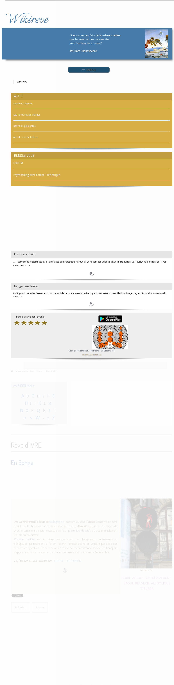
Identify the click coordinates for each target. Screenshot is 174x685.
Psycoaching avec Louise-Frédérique (36, 175)
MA (87, 354)
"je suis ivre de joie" (78, 530)
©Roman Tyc (146, 569)
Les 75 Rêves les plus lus (26, 114)
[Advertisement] (41, 221)
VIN (148, 577)
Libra (95, 354)
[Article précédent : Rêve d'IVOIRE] (20, 607)
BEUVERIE (142, 582)
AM (90, 354)
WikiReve (22, 81)
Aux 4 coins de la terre (25, 137)
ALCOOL (59, 560)
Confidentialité (107, 351)
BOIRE (126, 577)
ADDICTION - (75, 560)
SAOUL (128, 582)
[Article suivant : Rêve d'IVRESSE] (40, 607)
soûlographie (56, 521)
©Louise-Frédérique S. (79, 351)
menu (89, 70)
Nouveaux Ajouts (22, 103)
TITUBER (146, 588)
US (100, 354)
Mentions (95, 351)
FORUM (18, 163)
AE (83, 354)
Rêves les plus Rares (24, 126)
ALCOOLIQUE (160, 582)
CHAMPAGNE (161, 577)
